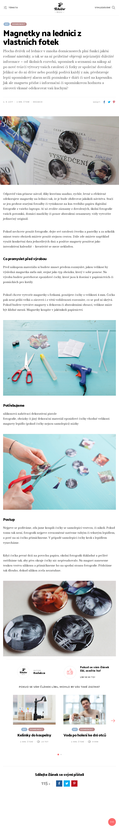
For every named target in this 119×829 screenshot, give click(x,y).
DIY (6, 24)
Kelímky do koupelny (34, 735)
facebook (104, 102)
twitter (109, 102)
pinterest (114, 102)
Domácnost (18, 24)
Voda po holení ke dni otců (85, 735)
